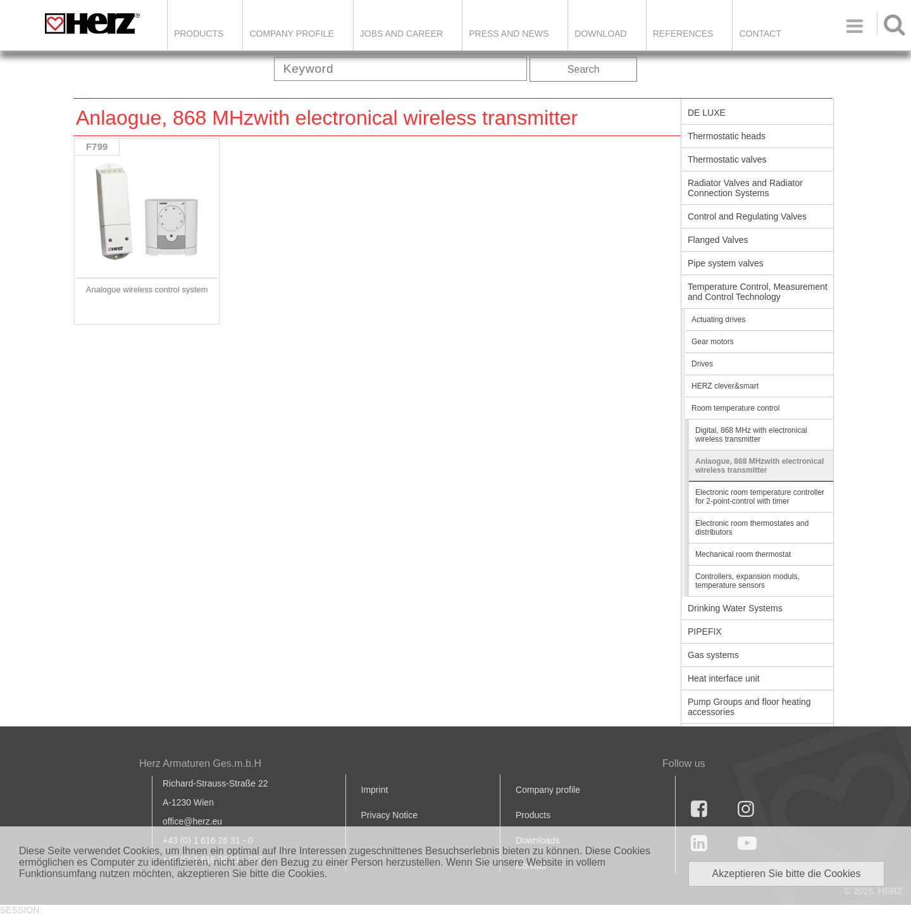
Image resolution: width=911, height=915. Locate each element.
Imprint (374, 790)
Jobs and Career (401, 33)
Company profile (548, 790)
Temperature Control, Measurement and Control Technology (757, 292)
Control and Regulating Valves (747, 216)
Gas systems (713, 655)
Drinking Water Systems (735, 608)
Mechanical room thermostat (743, 554)
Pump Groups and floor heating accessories (749, 707)
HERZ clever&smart (725, 386)
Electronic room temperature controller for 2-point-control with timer (759, 497)
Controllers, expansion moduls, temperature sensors (747, 581)
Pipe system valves (726, 263)
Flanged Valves (718, 240)
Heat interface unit (724, 678)
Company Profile (291, 33)
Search (583, 69)
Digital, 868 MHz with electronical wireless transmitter (751, 435)
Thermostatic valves (727, 159)
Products (199, 33)
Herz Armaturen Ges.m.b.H (200, 763)
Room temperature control (735, 408)
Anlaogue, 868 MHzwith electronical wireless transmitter (759, 466)
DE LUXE (707, 113)
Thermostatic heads (726, 136)
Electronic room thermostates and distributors (752, 528)
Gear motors (712, 341)
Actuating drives (718, 319)
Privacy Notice (389, 815)
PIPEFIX (705, 631)
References (683, 33)
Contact (760, 33)
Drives (702, 363)
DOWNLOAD (600, 33)
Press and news (508, 33)
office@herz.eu (192, 821)
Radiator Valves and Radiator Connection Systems (745, 188)
